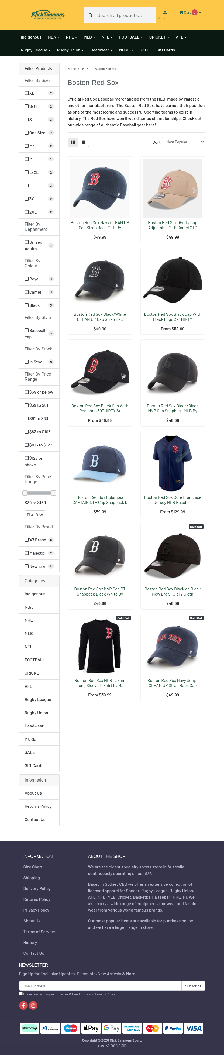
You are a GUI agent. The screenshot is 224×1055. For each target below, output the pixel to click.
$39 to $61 (36, 405)
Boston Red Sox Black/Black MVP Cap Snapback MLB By (172, 408)
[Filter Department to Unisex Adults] (39, 245)
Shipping (31, 877)
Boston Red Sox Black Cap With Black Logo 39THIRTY (172, 316)
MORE (30, 738)
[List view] (83, 142)
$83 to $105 (38, 431)
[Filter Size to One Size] (39, 132)
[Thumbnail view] (73, 142)
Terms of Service (39, 931)
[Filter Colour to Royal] (39, 279)
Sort (156, 142)
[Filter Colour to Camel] (39, 292)
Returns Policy (38, 806)
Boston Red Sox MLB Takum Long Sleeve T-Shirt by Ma (99, 683)
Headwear (34, 725)
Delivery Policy (37, 888)
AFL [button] (179, 36)
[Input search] (126, 15)
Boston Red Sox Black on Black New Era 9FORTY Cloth (172, 591)
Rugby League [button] (34, 49)
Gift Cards (165, 49)
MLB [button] (88, 36)
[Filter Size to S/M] (39, 106)
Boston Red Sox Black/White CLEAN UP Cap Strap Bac (100, 316)
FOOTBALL (35, 659)
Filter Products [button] (38, 68)
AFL (28, 686)
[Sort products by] (183, 141)
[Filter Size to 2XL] (39, 212)
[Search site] (90, 15)
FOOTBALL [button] (129, 36)
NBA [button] (52, 36)
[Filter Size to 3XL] (39, 198)
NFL (29, 646)
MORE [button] (124, 49)
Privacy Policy (36, 909)
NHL (29, 620)
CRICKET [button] (157, 36)
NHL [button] (70, 36)
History (30, 942)
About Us (33, 792)
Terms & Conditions (73, 994)
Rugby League (38, 699)
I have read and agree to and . (67, 994)
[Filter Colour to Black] (39, 305)
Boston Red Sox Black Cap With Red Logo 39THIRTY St (100, 408)
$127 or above (34, 461)
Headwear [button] (99, 49)
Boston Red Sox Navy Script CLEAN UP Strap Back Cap (172, 683)
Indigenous (31, 36)
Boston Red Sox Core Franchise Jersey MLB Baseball (172, 499)
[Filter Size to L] (39, 185)
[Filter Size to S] (39, 119)
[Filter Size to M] (39, 159)
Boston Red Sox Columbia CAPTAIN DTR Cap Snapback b (100, 499)
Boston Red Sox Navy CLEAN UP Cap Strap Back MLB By (100, 225)
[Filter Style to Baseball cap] (39, 333)
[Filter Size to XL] (39, 93)
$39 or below (39, 391)
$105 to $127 (38, 444)
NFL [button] (105, 36)
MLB (29, 633)
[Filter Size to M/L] (39, 146)
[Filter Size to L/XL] (39, 172)
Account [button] (165, 15)
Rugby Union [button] (68, 49)
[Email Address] (100, 986)
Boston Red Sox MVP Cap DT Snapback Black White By (99, 591)
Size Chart (33, 866)
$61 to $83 (36, 418)
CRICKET (33, 672)
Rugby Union (36, 712)
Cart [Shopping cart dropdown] (188, 12)
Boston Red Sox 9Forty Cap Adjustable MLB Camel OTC (172, 225)
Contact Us (35, 819)
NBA (29, 606)
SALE (145, 49)
